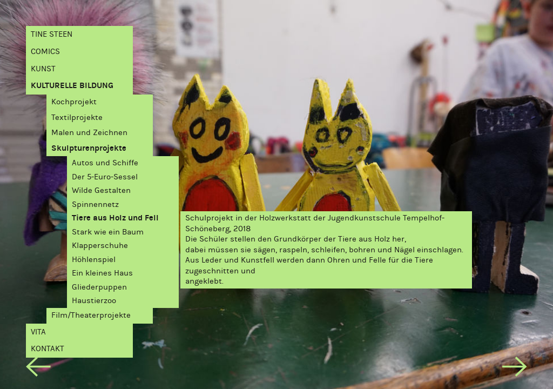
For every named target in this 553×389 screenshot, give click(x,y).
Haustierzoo (94, 300)
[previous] (38, 369)
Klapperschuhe (100, 245)
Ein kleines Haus (102, 273)
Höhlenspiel (94, 259)
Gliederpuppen (99, 287)
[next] (514, 369)
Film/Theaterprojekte (91, 315)
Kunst (43, 68)
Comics (45, 51)
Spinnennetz (95, 204)
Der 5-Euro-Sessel (105, 177)
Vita (38, 332)
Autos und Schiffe (105, 162)
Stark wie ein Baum (108, 232)
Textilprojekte (77, 117)
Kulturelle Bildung (72, 85)
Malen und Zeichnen (89, 132)
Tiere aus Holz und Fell (115, 218)
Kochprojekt (74, 101)
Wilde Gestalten (101, 190)
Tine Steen (51, 34)
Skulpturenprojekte (88, 148)
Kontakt (47, 348)
